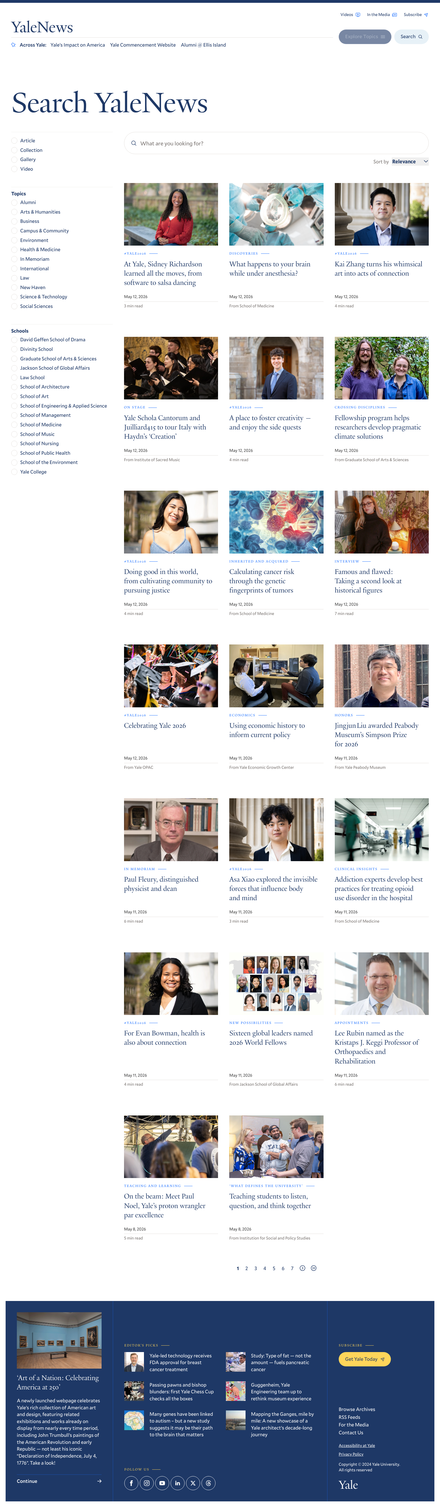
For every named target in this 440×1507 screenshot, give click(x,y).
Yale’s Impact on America (78, 44)
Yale (348, 1486)
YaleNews (42, 29)
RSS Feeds (349, 1417)
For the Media (354, 1424)
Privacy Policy (351, 1454)
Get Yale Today (364, 1358)
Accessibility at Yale (357, 1445)
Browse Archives (357, 1409)
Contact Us (351, 1432)
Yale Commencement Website (143, 44)
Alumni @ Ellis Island (203, 44)
